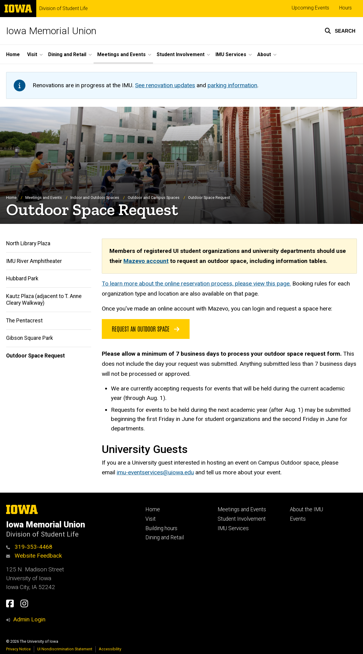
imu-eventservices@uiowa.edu (155, 472)
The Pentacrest (24, 321)
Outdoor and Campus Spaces (154, 197)
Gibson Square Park (29, 338)
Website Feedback (34, 555)
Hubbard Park (22, 278)
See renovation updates (165, 85)
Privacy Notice (18, 649)
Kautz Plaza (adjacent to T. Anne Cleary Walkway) (44, 299)
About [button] (264, 54)
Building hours (161, 528)
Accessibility (110, 649)
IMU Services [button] (230, 54)
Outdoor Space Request (35, 356)
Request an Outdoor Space (146, 328)
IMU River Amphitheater (34, 261)
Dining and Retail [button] (67, 54)
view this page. (272, 283)
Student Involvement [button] (181, 54)
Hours (345, 8)
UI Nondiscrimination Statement (64, 649)
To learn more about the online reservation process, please (177, 283)
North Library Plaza (28, 243)
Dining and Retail (164, 537)
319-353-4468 (29, 546)
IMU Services (233, 528)
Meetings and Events (43, 197)
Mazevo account (146, 260)
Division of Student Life (63, 8)
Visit (150, 519)
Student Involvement (242, 519)
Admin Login (29, 619)
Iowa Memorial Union (51, 31)
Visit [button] (32, 54)
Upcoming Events (310, 8)
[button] (340, 31)
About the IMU (306, 509)
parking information (232, 85)
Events (298, 519)
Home (13, 54)
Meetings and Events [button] (121, 54)
